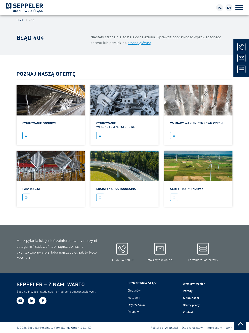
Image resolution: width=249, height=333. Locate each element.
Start (20, 20)
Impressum (214, 327)
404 (31, 20)
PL (220, 7)
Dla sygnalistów (192, 327)
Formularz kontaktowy (203, 252)
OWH (229, 327)
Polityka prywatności (164, 327)
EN (229, 7)
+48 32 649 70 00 (122, 252)
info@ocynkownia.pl (160, 252)
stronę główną (139, 43)
